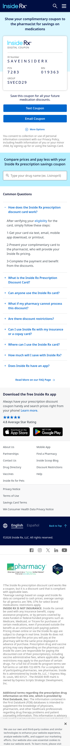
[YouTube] (64, 550)
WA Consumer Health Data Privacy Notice (28, 509)
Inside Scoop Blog (47, 460)
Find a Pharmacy (47, 453)
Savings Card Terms (15, 502)
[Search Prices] (55, 6)
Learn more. (29, 410)
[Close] (65, 731)
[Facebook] (31, 550)
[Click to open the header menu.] (64, 6)
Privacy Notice (11, 489)
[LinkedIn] (56, 550)
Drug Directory (12, 467)
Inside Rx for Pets (13, 480)
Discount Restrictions (50, 467)
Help (39, 474)
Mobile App (44, 447)
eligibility (41, 221)
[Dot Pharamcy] (26, 569)
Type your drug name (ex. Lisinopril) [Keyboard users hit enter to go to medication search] (36, 176)
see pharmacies (47, 670)
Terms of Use (11, 496)
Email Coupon (35, 119)
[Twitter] (48, 550)
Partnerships (11, 453)
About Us (8, 447)
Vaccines (8, 474)
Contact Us (9, 460)
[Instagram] (39, 550)
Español (33, 525)
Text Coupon (35, 108)
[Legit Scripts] (57, 569)
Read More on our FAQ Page (35, 380)
